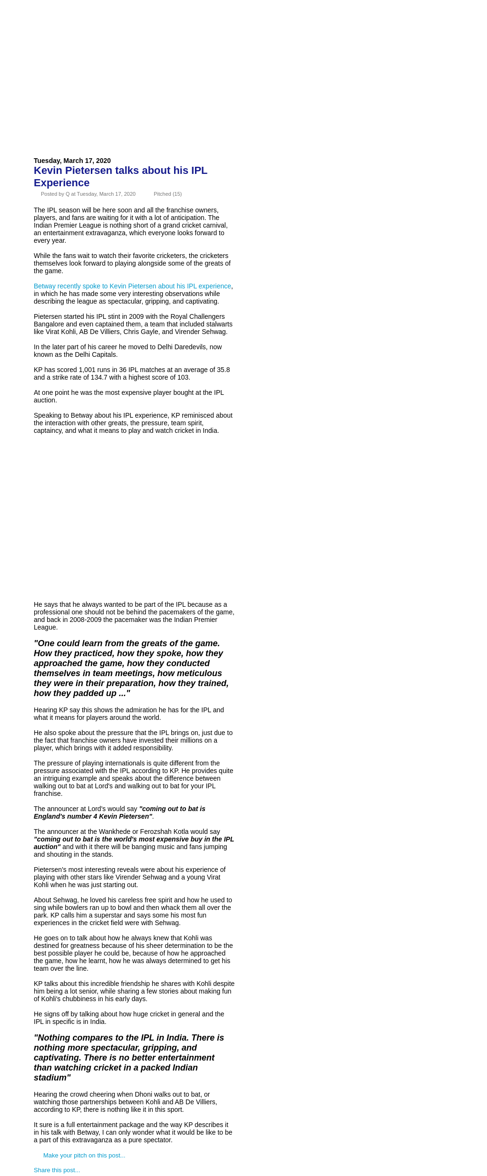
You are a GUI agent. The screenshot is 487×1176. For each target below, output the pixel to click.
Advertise (143, 30)
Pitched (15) (168, 194)
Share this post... (57, 1170)
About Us (92, 30)
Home (51, 30)
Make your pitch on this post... (84, 1155)
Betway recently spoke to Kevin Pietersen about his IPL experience (132, 286)
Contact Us (198, 30)
